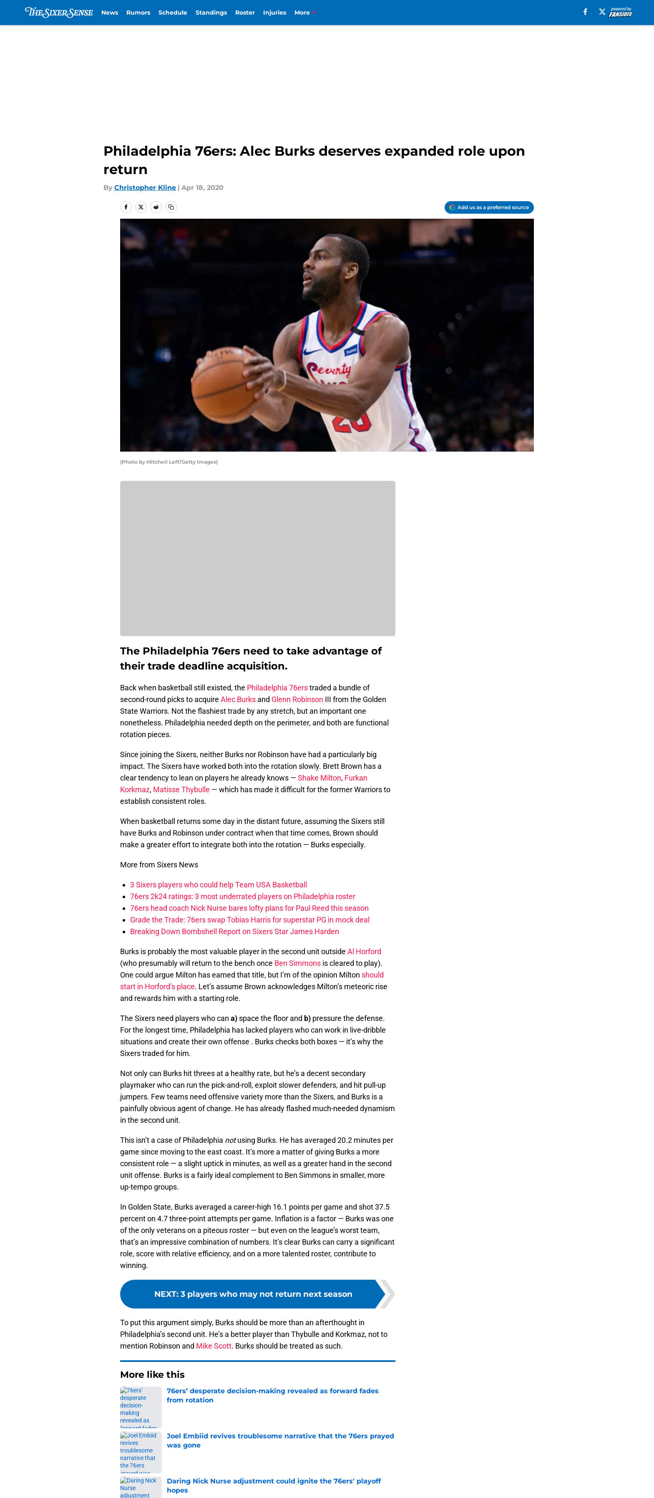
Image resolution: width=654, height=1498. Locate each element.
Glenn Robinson (297, 699)
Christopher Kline (145, 188)
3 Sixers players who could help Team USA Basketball (218, 884)
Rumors (138, 12)
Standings (211, 12)
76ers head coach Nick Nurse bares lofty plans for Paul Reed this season (249, 908)
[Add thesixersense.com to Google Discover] (489, 207)
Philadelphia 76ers (277, 687)
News (109, 12)
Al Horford (364, 951)
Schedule (172, 12)
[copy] (171, 207)
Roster (245, 12)
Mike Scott (213, 1345)
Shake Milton (319, 777)
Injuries (274, 12)
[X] (602, 11)
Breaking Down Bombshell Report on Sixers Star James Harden (234, 931)
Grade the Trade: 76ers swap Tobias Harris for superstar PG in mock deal (250, 919)
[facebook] (585, 11)
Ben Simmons (297, 963)
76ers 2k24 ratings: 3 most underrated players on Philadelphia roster (242, 896)
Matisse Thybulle (181, 789)
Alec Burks (238, 699)
